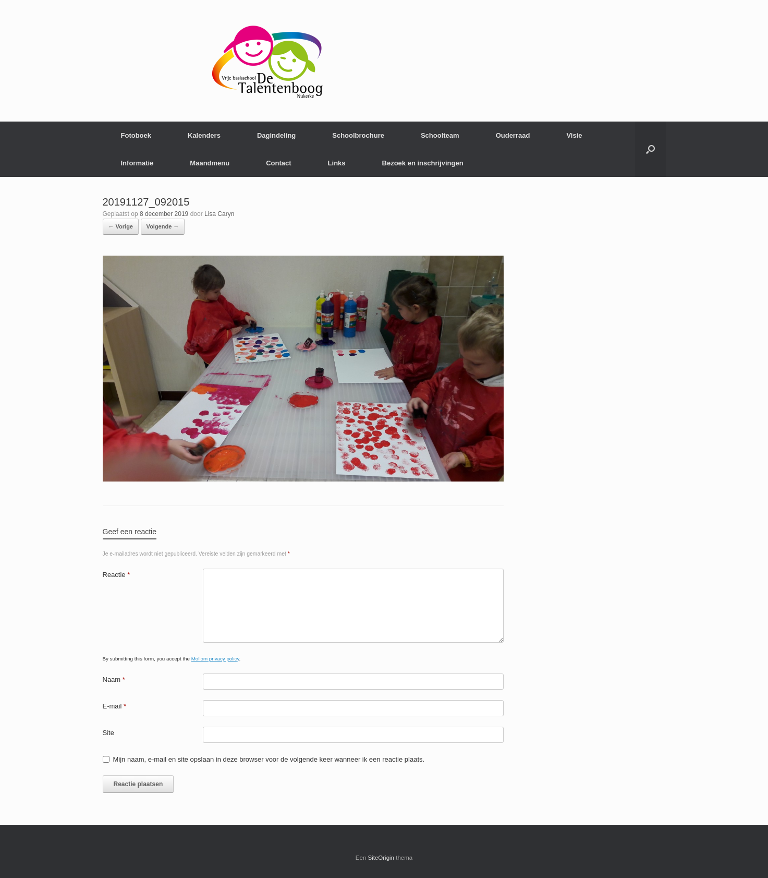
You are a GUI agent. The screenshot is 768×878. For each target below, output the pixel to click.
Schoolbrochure (358, 135)
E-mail (115, 706)
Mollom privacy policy (215, 658)
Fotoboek (136, 135)
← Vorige (120, 226)
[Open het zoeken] (650, 149)
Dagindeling (276, 135)
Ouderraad (513, 135)
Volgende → (163, 226)
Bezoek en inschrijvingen (423, 163)
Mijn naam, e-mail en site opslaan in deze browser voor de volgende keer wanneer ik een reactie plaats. (269, 759)
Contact (278, 163)
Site (108, 733)
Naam (114, 679)
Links (337, 163)
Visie (574, 135)
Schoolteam (440, 135)
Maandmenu (209, 163)
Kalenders (204, 135)
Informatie (137, 163)
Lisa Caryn (219, 214)
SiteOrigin (381, 858)
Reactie (116, 575)
